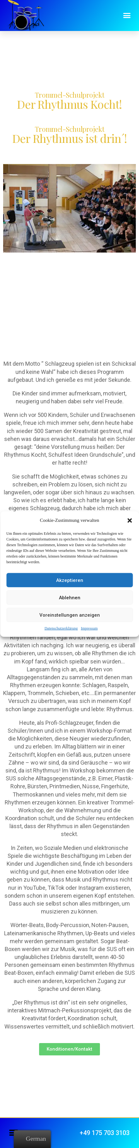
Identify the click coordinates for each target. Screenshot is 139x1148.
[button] (129, 520)
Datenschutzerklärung (61, 628)
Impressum (89, 628)
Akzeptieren (69, 580)
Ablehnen (69, 597)
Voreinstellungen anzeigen (69, 615)
